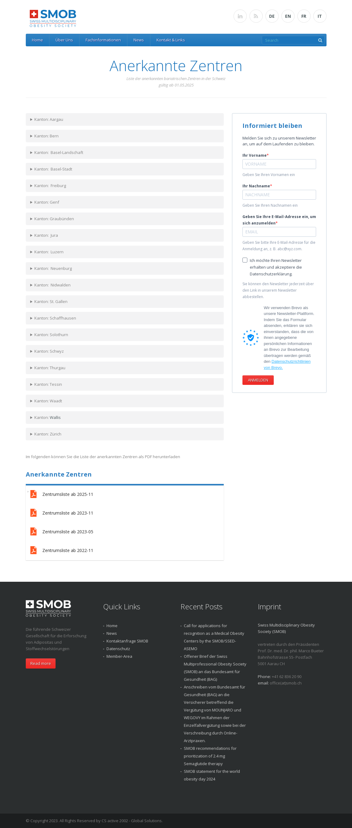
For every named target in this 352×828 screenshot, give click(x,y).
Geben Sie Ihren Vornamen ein (268, 174)
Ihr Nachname (256, 186)
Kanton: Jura (46, 235)
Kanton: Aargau (48, 119)
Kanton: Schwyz (49, 351)
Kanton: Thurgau (49, 367)
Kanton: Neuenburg (53, 268)
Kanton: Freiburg (50, 185)
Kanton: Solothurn (51, 334)
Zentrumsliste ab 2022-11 (61, 551)
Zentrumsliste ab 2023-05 (61, 532)
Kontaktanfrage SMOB (127, 641)
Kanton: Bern (46, 136)
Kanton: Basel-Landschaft (58, 152)
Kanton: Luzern (49, 252)
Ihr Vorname (254, 155)
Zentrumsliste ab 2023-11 (61, 513)
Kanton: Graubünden (54, 218)
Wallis (55, 417)
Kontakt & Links (171, 40)
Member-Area (119, 656)
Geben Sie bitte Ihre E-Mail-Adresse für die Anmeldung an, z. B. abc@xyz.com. (278, 245)
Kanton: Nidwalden (52, 285)
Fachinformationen (103, 40)
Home (37, 40)
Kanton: (47, 417)
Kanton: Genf (46, 202)
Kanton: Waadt (48, 401)
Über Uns (64, 40)
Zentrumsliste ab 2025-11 (61, 494)
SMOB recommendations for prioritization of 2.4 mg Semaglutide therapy (210, 756)
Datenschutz (118, 648)
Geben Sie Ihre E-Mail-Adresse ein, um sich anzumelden (279, 220)
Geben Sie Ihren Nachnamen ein (270, 205)
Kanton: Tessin (48, 384)
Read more (40, 663)
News (138, 40)
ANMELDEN (258, 380)
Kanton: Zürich (47, 434)
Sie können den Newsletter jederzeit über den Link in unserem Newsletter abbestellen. (278, 290)
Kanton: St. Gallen (51, 301)
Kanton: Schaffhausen (55, 318)
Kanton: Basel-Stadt (53, 169)
